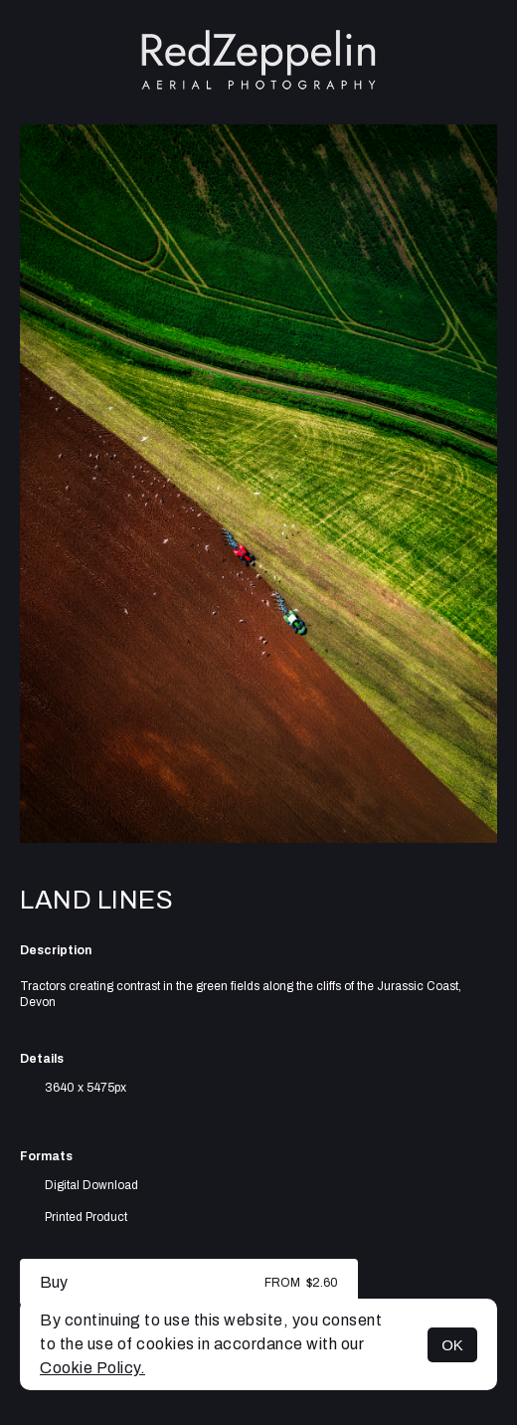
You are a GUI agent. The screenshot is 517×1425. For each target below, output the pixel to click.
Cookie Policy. (92, 1367)
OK (452, 1344)
